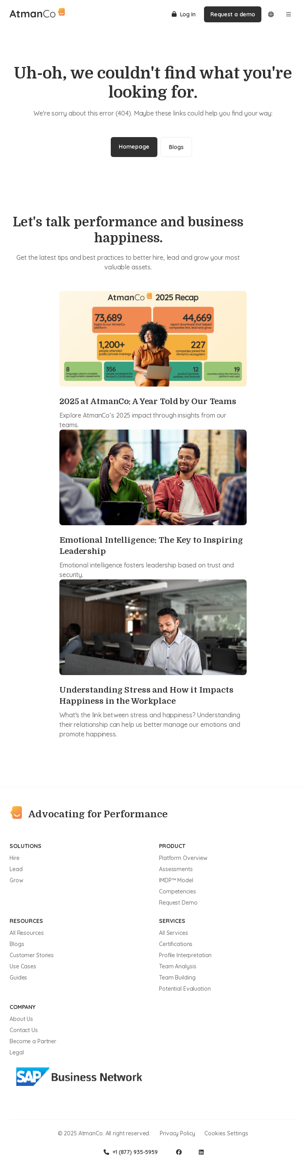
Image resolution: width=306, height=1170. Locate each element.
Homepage (134, 146)
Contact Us (24, 1030)
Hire (15, 858)
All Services (173, 932)
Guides (18, 977)
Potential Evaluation (185, 988)
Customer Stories (32, 955)
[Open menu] (288, 14)
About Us (21, 1019)
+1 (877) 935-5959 (131, 1152)
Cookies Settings (226, 1133)
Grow (17, 880)
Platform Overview (183, 858)
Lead (16, 869)
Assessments (176, 869)
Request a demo (232, 14)
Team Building (177, 977)
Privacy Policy (177, 1133)
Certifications (175, 944)
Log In (184, 14)
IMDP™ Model (176, 880)
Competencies (177, 891)
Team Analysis (177, 966)
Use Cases (23, 966)
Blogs (176, 147)
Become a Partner (33, 1041)
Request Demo (178, 902)
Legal (17, 1052)
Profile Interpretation (185, 955)
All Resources (26, 932)
